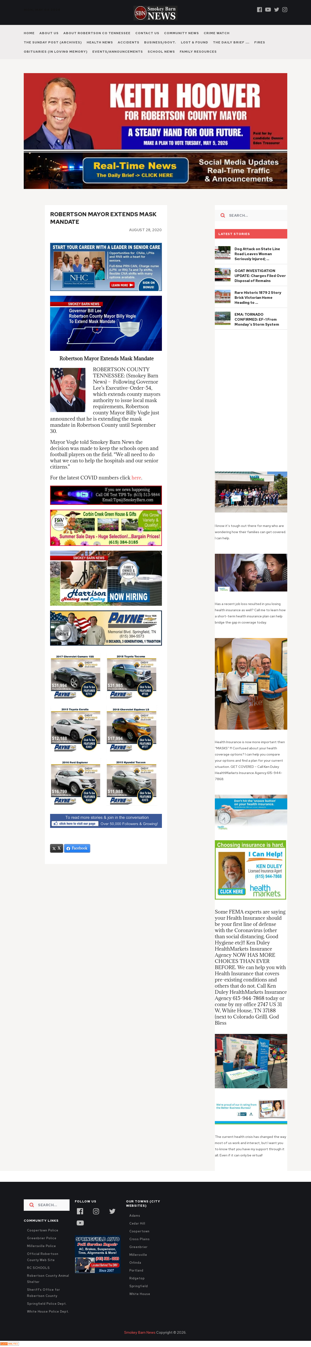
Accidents (128, 42)
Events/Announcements (117, 52)
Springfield (138, 1286)
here (136, 477)
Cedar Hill (137, 1223)
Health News (100, 42)
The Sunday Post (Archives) (53, 42)
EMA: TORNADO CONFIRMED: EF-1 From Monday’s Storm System (257, 319)
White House (139, 1294)
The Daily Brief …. (231, 42)
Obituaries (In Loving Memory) (56, 52)
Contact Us (147, 33)
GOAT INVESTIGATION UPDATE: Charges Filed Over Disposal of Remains (260, 275)
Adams (135, 1216)
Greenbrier (138, 1247)
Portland (136, 1270)
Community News (181, 33)
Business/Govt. (160, 42)
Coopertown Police (42, 1230)
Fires (259, 42)
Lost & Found (194, 42)
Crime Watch (217, 33)
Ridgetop (137, 1278)
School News (161, 52)
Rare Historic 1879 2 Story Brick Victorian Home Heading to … (258, 297)
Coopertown (139, 1231)
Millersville (138, 1255)
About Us (49, 33)
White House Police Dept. (48, 1311)
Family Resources (198, 52)
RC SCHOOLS (38, 1268)
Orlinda (135, 1263)
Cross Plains (139, 1239)
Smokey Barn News (140, 1332)
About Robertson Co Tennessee (97, 33)
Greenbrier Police (42, 1238)
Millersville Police (41, 1246)
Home (29, 33)
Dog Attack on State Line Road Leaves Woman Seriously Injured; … (257, 254)
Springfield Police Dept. (47, 1304)
